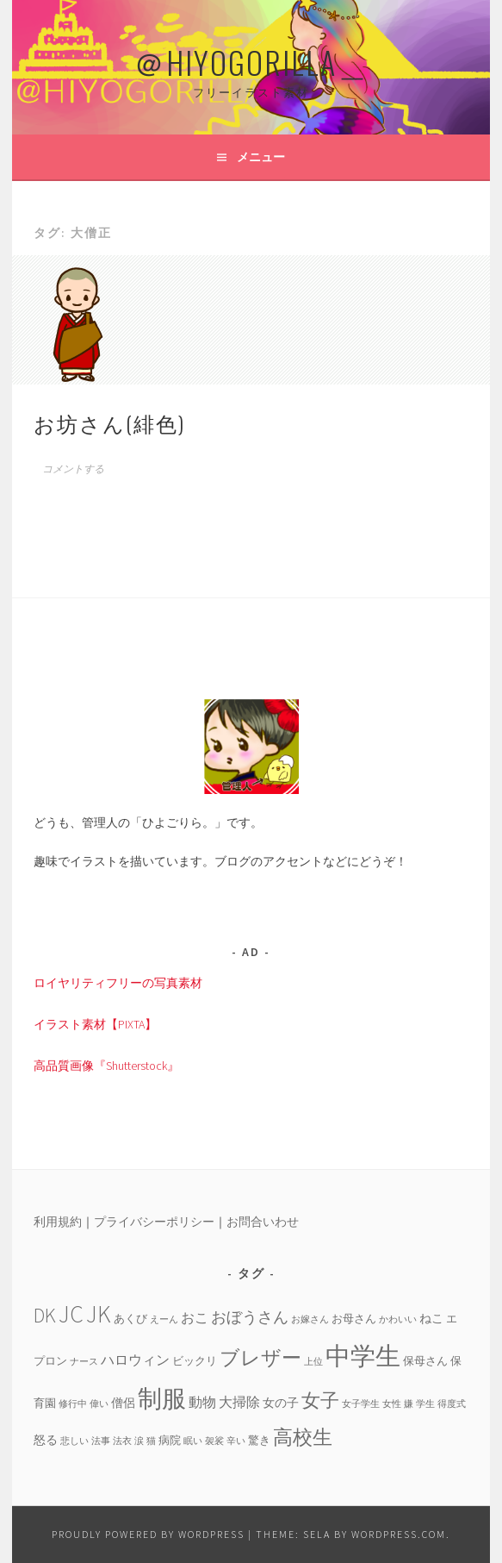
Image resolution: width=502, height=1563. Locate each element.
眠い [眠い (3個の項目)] (192, 1441)
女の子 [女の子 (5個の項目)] (281, 1402)
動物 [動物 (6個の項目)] (202, 1401)
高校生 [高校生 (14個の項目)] (302, 1436)
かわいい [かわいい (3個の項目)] (398, 1319)
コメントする (73, 469)
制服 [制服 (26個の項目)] (162, 1398)
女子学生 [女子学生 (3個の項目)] (361, 1404)
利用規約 (58, 1221)
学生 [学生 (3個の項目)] (425, 1404)
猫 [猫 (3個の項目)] (151, 1441)
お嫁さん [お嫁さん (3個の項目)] (310, 1319)
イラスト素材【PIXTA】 (95, 1024)
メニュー (261, 157)
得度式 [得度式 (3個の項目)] (451, 1404)
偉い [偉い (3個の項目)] (99, 1404)
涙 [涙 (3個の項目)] (139, 1441)
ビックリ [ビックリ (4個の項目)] (194, 1360)
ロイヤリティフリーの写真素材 (118, 983)
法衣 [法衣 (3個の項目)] (122, 1441)
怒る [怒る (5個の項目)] (46, 1439)
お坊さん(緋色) (109, 422)
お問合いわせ (262, 1221)
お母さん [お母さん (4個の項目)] (354, 1318)
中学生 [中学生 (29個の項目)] (362, 1356)
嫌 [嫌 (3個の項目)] (408, 1404)
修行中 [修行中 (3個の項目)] (73, 1404)
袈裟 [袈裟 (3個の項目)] (214, 1441)
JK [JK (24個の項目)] (98, 1314)
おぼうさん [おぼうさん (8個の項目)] (249, 1317)
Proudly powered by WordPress (148, 1534)
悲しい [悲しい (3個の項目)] (74, 1441)
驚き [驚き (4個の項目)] (259, 1440)
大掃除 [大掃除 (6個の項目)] (239, 1401)
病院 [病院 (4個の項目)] (169, 1440)
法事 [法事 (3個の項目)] (100, 1441)
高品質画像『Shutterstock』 (106, 1065)
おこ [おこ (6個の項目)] (194, 1317)
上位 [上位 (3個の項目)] (313, 1361)
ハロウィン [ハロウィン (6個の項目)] (135, 1359)
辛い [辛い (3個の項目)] (235, 1441)
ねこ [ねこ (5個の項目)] (431, 1318)
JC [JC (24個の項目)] (71, 1314)
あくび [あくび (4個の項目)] (130, 1318)
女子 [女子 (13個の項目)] (320, 1400)
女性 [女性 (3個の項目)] (391, 1404)
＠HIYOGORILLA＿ (251, 61)
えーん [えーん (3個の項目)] (164, 1319)
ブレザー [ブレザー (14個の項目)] (260, 1357)
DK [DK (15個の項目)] (45, 1315)
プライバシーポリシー (154, 1221)
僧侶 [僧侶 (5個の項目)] (123, 1402)
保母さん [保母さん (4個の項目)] (425, 1360)
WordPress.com (398, 1534)
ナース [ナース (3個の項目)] (84, 1361)
